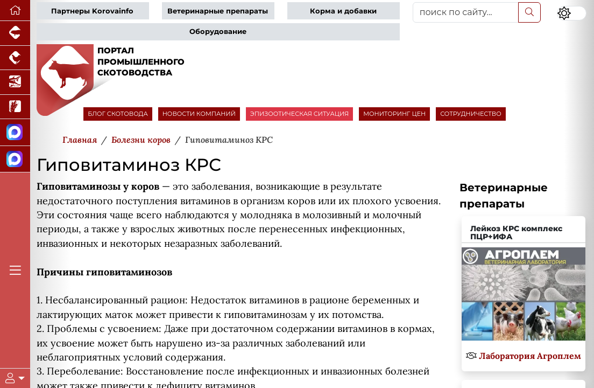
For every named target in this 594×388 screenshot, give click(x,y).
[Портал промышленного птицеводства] (15, 58)
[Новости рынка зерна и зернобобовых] (15, 107)
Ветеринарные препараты (217, 11)
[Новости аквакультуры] (15, 82)
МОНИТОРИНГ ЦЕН (394, 113)
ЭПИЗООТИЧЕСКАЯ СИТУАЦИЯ (299, 113)
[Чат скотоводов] (15, 159)
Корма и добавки (343, 11)
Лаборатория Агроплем (530, 355)
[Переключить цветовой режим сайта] (571, 13)
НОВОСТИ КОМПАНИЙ (199, 113)
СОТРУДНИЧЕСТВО (470, 113)
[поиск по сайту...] (466, 12)
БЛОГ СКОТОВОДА (117, 113)
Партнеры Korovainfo (92, 11)
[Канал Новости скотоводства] (15, 132)
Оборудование (217, 31)
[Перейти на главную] (15, 10)
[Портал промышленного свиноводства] (15, 33)
